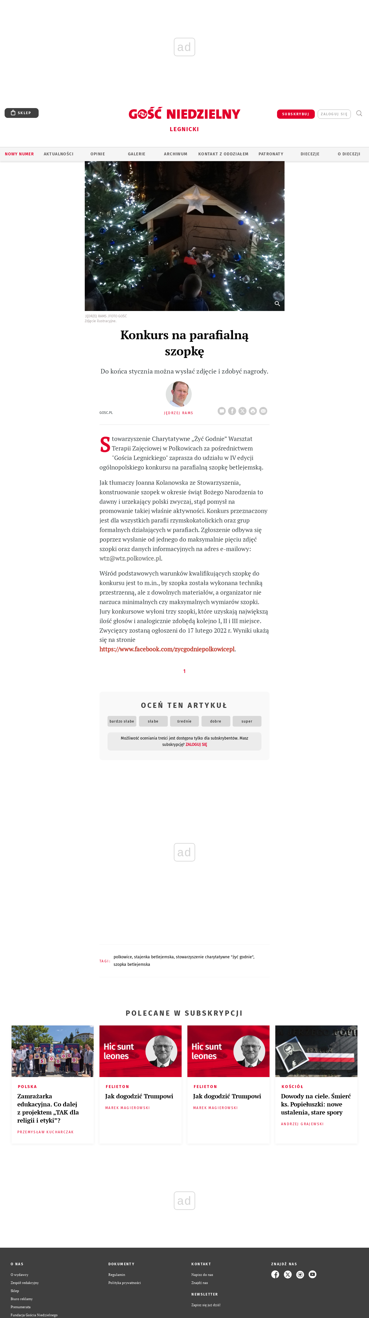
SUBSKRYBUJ (295, 114)
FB (233, 409)
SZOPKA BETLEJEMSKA (132, 964)
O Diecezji (349, 154)
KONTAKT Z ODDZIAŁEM (223, 154)
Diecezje (310, 154)
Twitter (243, 409)
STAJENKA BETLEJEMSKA (154, 957)
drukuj (254, 409)
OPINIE (98, 154)
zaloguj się (334, 114)
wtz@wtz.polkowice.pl (130, 558)
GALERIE (137, 154)
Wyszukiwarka (359, 113)
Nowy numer (19, 154)
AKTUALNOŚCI (59, 154)
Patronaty (271, 154)
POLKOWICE (123, 957)
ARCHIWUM (175, 154)
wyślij (264, 409)
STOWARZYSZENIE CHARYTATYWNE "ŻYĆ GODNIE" (214, 957)
